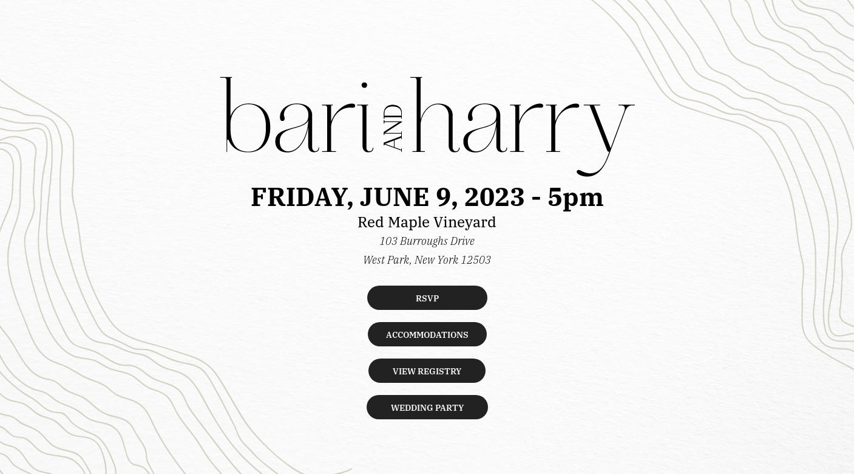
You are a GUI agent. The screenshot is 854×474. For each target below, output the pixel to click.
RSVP (427, 298)
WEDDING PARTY (427, 407)
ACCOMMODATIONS (427, 334)
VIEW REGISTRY (427, 371)
